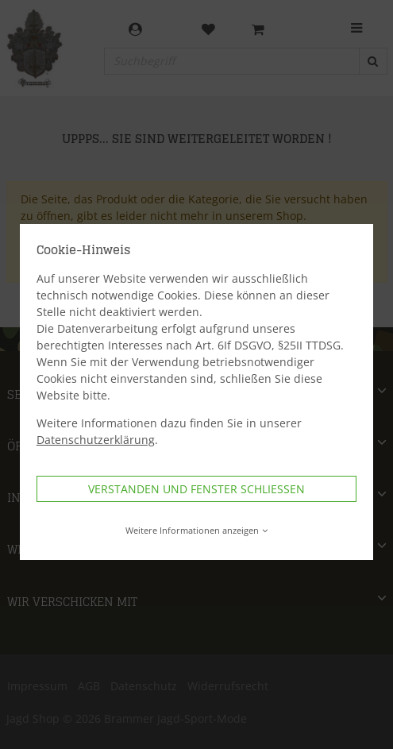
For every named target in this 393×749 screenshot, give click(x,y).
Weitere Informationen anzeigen (196, 530)
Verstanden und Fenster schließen (196, 488)
